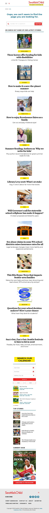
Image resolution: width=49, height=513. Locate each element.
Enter (38, 24)
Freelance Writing (12, 503)
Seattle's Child (19, 508)
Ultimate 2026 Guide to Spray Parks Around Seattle (28, 423)
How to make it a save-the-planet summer (24, 87)
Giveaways (23, 503)
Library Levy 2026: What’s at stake (24, 181)
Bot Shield (32, 510)
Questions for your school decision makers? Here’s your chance (24, 309)
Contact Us (23, 501)
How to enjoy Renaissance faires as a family (25, 118)
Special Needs (24, 51)
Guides (24, 335)
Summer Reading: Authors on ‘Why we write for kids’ (24, 149)
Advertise (38, 501)
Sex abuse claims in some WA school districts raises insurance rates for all (24, 243)
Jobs (29, 503)
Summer (24, 145)
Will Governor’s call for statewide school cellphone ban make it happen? (24, 211)
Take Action (24, 271)
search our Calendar (24, 359)
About (31, 501)
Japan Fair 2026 (24, 392)
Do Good (24, 82)
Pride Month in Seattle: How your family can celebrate (28, 432)
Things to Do (24, 113)
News (24, 178)
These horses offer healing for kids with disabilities (24, 56)
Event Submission (12, 501)
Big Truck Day (23, 386)
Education (24, 304)
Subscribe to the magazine (24, 482)
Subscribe (8, 497)
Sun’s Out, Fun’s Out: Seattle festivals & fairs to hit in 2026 (24, 340)
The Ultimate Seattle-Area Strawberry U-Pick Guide (29, 440)
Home (6, 9)
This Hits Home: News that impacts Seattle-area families (24, 276)
